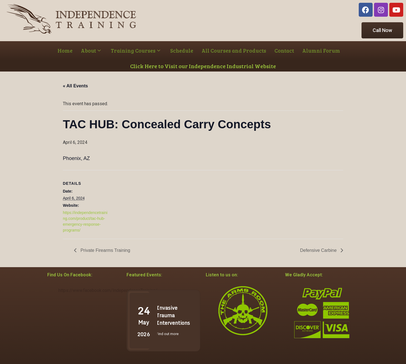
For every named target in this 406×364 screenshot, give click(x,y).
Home (65, 50)
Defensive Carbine (319, 250)
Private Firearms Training (104, 250)
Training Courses (135, 50)
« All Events (75, 85)
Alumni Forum (321, 50)
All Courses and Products (234, 50)
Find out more (167, 334)
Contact (284, 50)
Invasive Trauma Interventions (173, 315)
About (91, 50)
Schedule (181, 50)
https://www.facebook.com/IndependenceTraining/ (107, 290)
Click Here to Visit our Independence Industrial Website (203, 66)
